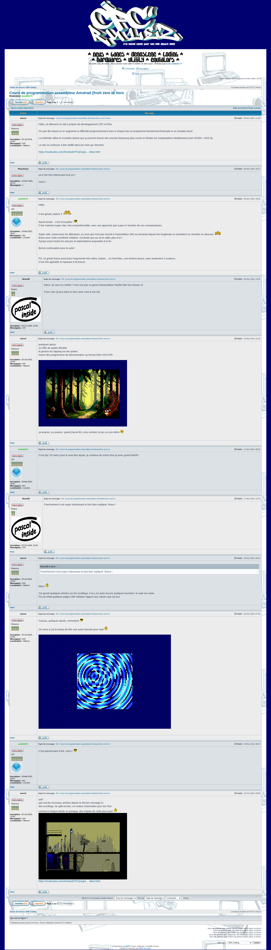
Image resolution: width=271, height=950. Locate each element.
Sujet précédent (240, 108)
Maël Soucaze (145, 948)
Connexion (128, 68)
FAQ (135, 74)
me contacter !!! (175, 64)
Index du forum (17, 87)
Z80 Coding (31, 87)
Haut (12, 163)
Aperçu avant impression (22, 108)
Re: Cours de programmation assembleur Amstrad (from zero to (83, 169)
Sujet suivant (254, 108)
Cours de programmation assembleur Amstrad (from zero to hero (66, 93)
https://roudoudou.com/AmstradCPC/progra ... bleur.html (69, 152)
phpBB (126, 946)
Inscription (143, 68)
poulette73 (27, 96)
